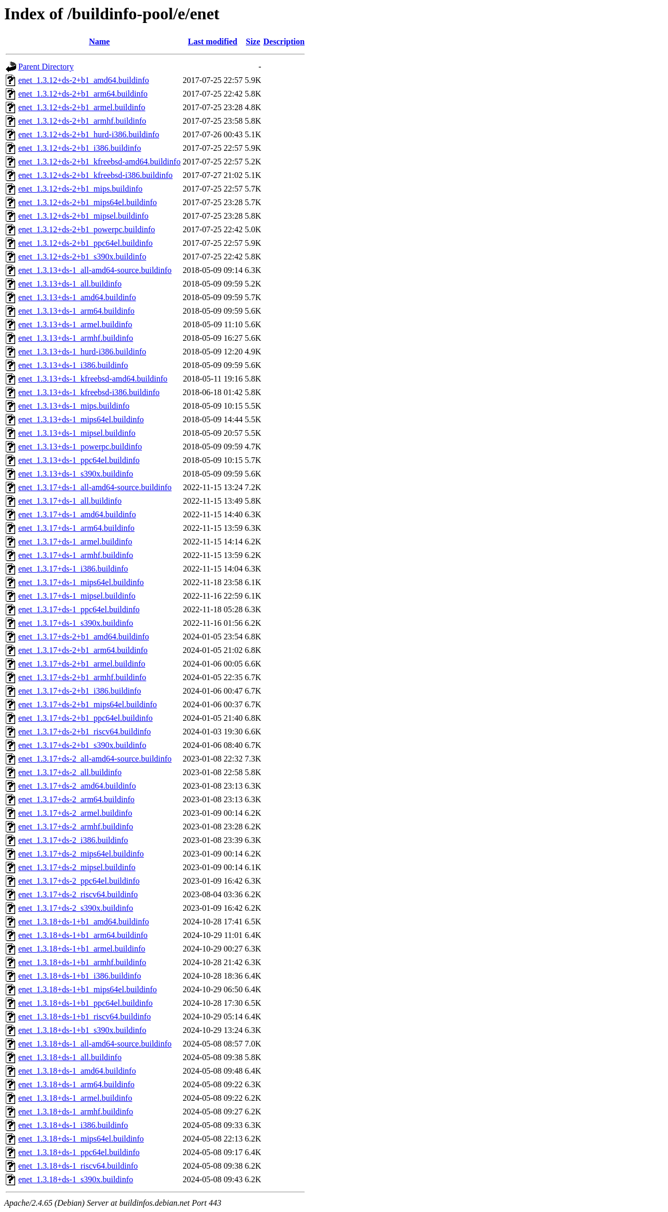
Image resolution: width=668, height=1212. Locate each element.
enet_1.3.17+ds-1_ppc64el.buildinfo (79, 609)
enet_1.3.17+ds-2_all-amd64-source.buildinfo (95, 758)
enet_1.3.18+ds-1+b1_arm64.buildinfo (83, 935)
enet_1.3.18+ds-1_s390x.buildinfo (75, 1179)
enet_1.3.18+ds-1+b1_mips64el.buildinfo (87, 989)
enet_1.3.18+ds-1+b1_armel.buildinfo (81, 948)
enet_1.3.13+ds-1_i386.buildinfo (73, 365)
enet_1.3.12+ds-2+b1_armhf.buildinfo (82, 120)
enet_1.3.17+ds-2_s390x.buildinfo (75, 908)
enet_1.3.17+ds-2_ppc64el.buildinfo (79, 880)
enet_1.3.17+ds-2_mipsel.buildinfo (77, 867)
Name (99, 41)
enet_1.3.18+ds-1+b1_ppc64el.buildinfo (85, 1003)
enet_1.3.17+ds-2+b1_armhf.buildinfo (82, 677)
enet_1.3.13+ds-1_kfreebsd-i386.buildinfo (89, 392)
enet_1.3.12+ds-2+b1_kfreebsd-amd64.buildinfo (99, 161)
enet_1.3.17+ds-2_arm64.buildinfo (76, 799)
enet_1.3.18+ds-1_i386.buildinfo (73, 1125)
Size (253, 41)
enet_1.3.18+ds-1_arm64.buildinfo (76, 1084)
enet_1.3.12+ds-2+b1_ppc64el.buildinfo (85, 243)
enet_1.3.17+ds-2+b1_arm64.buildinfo (83, 650)
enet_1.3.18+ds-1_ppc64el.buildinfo (79, 1152)
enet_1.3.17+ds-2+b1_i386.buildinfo (79, 690)
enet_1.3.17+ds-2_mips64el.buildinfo (81, 853)
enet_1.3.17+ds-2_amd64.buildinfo (77, 785)
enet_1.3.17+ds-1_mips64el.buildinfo (81, 582)
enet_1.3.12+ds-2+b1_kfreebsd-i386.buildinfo (95, 175)
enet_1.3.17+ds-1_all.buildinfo (70, 500)
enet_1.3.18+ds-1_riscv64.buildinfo (78, 1165)
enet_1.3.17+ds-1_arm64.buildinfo (76, 528)
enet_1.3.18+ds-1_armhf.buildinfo (75, 1111)
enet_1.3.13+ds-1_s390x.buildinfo (75, 473)
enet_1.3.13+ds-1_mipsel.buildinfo (77, 433)
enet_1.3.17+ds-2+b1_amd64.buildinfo (83, 636)
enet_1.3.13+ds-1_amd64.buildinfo (77, 297)
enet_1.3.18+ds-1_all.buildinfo (70, 1057)
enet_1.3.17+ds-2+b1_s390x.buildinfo (82, 745)
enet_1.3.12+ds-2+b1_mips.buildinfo (80, 188)
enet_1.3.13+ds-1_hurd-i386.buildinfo (82, 351)
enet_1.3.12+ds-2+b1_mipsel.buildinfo (83, 215)
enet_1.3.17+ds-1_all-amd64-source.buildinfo (95, 487)
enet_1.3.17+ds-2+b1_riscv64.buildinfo (84, 731)
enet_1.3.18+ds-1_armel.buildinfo (75, 1098)
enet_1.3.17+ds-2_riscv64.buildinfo (78, 894)
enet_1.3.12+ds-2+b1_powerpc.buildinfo (86, 229)
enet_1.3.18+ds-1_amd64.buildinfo (77, 1070)
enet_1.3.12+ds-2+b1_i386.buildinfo (79, 148)
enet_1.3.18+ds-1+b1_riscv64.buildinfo (84, 1016)
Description (284, 41)
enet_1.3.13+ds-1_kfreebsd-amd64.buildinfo (93, 378)
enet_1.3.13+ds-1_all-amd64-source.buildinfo (95, 270)
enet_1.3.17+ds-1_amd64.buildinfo (77, 514)
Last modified (212, 41)
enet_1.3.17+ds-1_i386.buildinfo (73, 568)
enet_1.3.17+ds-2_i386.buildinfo (73, 840)
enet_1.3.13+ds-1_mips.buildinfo (73, 405)
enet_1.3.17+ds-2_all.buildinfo (70, 772)
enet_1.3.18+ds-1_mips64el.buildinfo (81, 1138)
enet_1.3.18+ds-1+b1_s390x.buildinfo (82, 1030)
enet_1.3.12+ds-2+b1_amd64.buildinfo (83, 80)
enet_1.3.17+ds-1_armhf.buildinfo (75, 555)
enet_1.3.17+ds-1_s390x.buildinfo (75, 623)
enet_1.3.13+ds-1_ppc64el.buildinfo (79, 460)
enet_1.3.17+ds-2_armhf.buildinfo (75, 826)
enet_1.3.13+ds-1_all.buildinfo (70, 283)
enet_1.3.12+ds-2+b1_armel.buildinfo (81, 107)
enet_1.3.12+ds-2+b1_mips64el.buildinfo (87, 202)
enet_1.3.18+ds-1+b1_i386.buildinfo (79, 975)
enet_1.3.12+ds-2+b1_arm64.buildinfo (83, 93)
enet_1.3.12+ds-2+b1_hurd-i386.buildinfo (88, 134)
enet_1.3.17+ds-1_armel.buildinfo (75, 541)
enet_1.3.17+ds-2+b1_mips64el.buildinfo (87, 704)
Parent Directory (46, 66)
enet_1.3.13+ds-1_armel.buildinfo (75, 324)
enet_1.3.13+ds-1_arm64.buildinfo (76, 310)
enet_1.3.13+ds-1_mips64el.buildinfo (81, 419)
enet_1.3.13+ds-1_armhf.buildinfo (75, 338)
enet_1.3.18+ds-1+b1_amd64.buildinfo (83, 921)
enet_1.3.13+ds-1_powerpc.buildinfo (80, 446)
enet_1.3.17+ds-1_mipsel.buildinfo (77, 595)
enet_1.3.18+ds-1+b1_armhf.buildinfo (82, 962)
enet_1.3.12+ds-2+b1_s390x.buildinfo (82, 256)
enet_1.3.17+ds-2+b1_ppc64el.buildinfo (85, 718)
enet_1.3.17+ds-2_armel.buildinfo (75, 813)
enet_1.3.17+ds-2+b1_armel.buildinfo (81, 663)
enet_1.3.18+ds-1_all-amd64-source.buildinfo (95, 1043)
